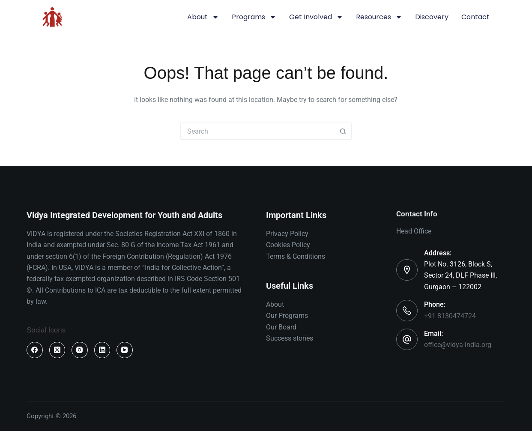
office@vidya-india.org (457, 345)
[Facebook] (35, 350)
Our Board (281, 327)
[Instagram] (80, 350)
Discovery (431, 17)
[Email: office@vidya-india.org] (407, 339)
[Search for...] (257, 131)
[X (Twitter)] (57, 350)
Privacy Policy (287, 234)
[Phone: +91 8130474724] (407, 310)
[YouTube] (125, 350)
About (203, 17)
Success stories (289, 338)
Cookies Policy (288, 245)
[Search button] (343, 131)
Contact (475, 17)
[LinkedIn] (102, 350)
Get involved (316, 17)
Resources (379, 17)
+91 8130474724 (450, 316)
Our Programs (287, 315)
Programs (254, 17)
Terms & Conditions (295, 256)
